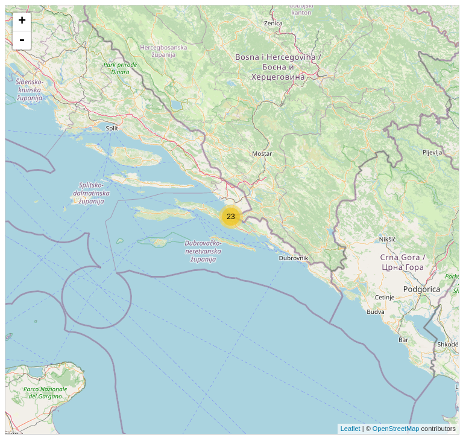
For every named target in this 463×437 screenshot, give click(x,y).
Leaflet (351, 428)
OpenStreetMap (396, 428)
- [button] (21, 40)
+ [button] (22, 22)
